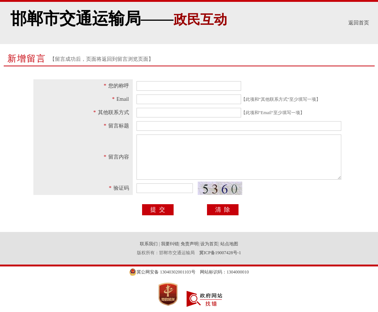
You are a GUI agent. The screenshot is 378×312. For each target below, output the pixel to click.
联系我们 (149, 243)
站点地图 (229, 243)
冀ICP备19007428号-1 (220, 252)
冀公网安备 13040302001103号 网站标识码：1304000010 (189, 272)
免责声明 (189, 243)
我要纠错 (170, 243)
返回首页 (358, 23)
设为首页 (209, 243)
